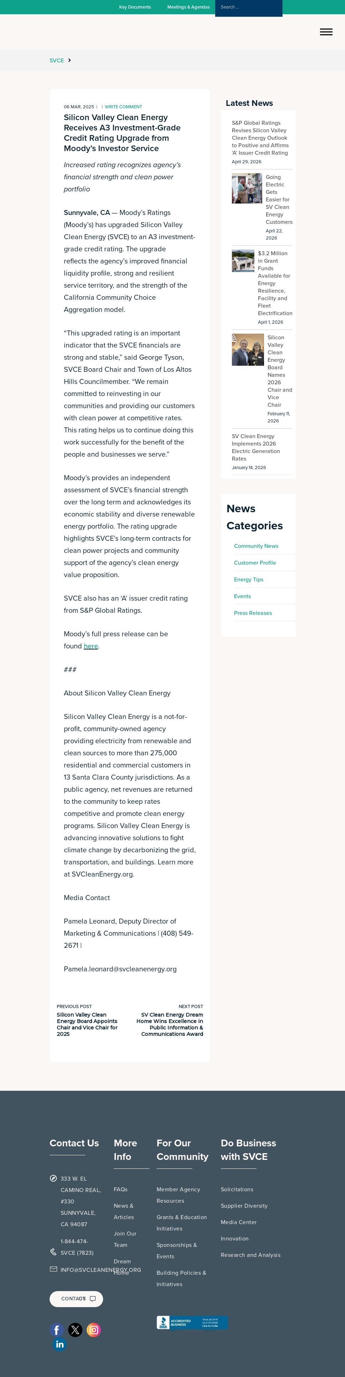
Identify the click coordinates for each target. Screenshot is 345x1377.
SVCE (57, 60)
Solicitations (237, 1189)
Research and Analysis (251, 1255)
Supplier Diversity (244, 1205)
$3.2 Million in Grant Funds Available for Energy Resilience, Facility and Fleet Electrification (275, 283)
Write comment (123, 107)
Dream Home (122, 1267)
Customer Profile (255, 562)
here (91, 646)
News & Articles (124, 1211)
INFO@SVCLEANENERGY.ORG (101, 1270)
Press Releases (253, 613)
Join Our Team (125, 1239)
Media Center (239, 1222)
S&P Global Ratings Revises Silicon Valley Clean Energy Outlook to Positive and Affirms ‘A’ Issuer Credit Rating (260, 137)
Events (242, 596)
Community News (256, 546)
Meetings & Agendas (188, 7)
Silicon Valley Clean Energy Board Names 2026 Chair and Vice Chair (280, 371)
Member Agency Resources (179, 1195)
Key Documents (135, 7)
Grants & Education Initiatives (182, 1223)
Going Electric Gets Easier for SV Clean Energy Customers (279, 200)
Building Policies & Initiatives (182, 1278)
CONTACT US (78, 1299)
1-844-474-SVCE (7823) (77, 1247)
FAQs (121, 1189)
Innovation (235, 1238)
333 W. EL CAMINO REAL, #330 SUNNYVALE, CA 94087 (81, 1201)
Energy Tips (248, 579)
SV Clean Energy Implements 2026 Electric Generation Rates (256, 447)
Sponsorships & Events (177, 1251)
